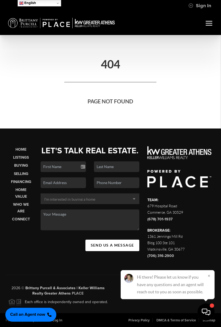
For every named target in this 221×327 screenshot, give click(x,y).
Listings (21, 157)
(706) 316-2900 (160, 256)
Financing (21, 182)
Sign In (199, 5)
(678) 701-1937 (160, 219)
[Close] (209, 276)
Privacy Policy (139, 320)
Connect (21, 219)
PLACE (78, 295)
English (27, 3)
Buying (21, 165)
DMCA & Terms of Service (176, 320)
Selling (21, 174)
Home (20, 149)
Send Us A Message (112, 245)
